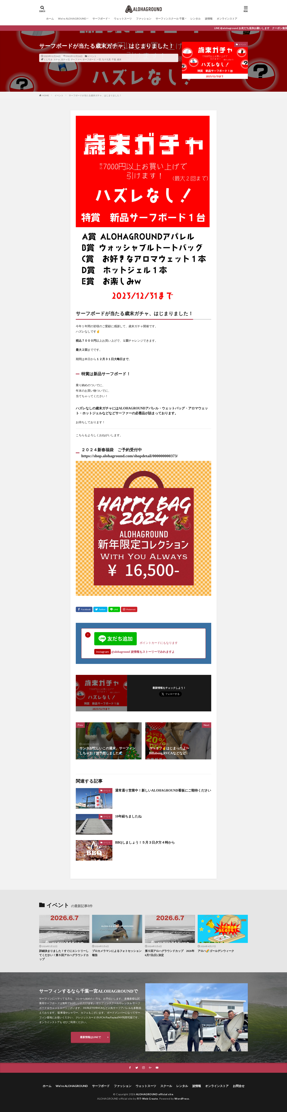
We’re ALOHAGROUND (72, 18)
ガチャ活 (65, 59)
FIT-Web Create (147, 1098)
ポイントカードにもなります (136, 642)
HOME (45, 95)
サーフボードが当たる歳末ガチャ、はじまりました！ (95, 95)
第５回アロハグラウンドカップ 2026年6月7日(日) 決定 (169, 953)
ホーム (50, 18)
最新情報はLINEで (90, 1037)
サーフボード (100, 18)
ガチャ (56, 59)
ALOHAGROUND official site (154, 1094)
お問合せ (239, 1086)
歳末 (119, 59)
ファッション (143, 18)
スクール (166, 1086)
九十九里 (106, 59)
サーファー (76, 59)
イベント (92, 56)
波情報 (209, 18)
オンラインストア (227, 18)
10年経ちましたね (130, 816)
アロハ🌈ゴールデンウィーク (216, 950)
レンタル (195, 18)
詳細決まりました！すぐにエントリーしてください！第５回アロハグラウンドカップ (64, 955)
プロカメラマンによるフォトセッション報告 (116, 953)
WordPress (181, 1098)
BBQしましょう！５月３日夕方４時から (145, 842)
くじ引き (48, 59)
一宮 (99, 59)
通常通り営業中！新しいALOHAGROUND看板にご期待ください (163, 790)
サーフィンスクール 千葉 (170, 18)
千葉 (114, 59)
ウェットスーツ (123, 18)
